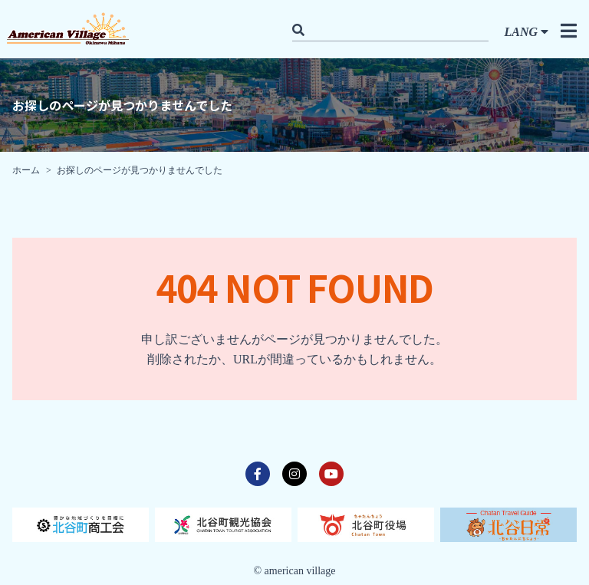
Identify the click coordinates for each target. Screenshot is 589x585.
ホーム (26, 170)
